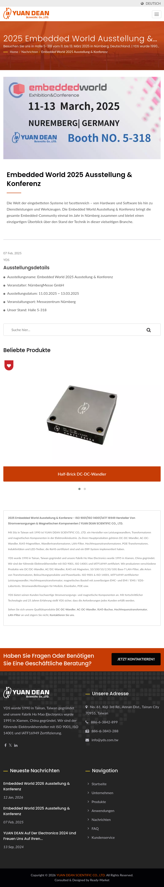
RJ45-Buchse (105, 609)
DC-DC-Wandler (66, 609)
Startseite (99, 784)
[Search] (70, 330)
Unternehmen (102, 793)
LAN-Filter (14, 615)
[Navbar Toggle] (156, 14)
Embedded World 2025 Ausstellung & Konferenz (74, 52)
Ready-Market (100, 880)
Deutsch (153, 3)
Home (14, 52)
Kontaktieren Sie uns (62, 615)
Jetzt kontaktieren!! (136, 659)
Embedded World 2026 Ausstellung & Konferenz (36, 786)
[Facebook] (5, 745)
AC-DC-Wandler (86, 609)
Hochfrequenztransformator (130, 609)
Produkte (99, 801)
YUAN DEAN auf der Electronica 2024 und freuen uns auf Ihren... (39, 836)
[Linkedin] (15, 745)
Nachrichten (29, 52)
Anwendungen (103, 810)
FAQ (95, 828)
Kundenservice (103, 837)
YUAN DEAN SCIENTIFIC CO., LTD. (81, 875)
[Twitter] (10, 745)
